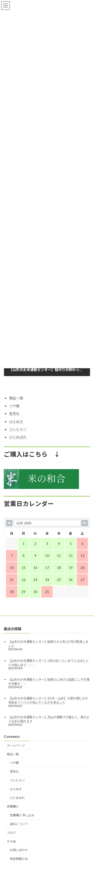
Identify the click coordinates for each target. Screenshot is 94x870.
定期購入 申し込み (22, 815)
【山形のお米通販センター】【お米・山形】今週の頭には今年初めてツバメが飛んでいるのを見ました (48, 700)
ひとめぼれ (18, 437)
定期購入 (13, 807)
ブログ (11, 833)
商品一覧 (16, 398)
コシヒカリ (18, 429)
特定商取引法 (19, 859)
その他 (11, 841)
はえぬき (16, 421)
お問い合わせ (19, 850)
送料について (19, 824)
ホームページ (16, 745)
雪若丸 (14, 414)
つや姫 (14, 406)
